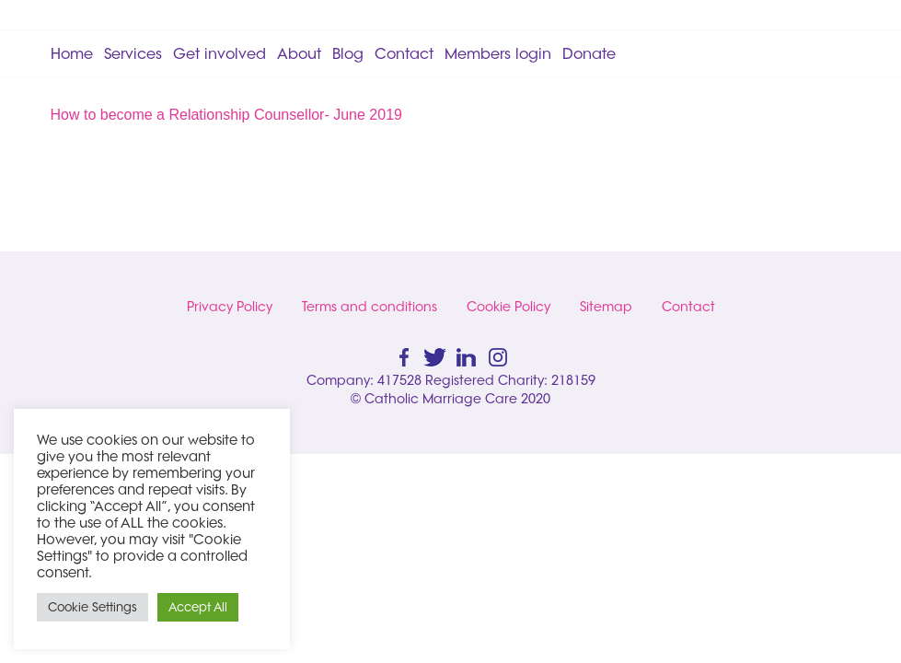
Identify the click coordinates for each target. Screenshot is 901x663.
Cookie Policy (508, 306)
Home (72, 53)
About (299, 53)
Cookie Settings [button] (92, 606)
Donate (589, 53)
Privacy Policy (229, 306)
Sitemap (606, 306)
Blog (348, 53)
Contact (404, 53)
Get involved (219, 53)
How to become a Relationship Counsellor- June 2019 (226, 114)
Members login (498, 53)
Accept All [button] (197, 606)
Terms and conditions (369, 306)
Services (133, 53)
